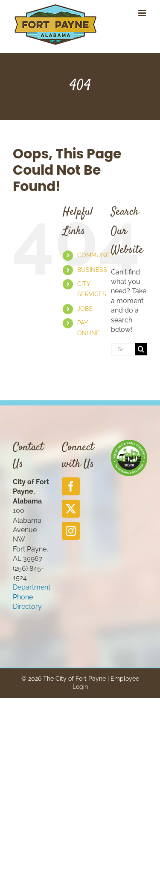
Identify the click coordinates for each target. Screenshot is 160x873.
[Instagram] (71, 531)
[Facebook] (71, 486)
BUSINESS (92, 269)
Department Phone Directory (31, 597)
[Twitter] (71, 509)
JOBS (85, 308)
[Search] (141, 349)
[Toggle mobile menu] (142, 13)
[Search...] (123, 349)
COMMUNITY (96, 255)
